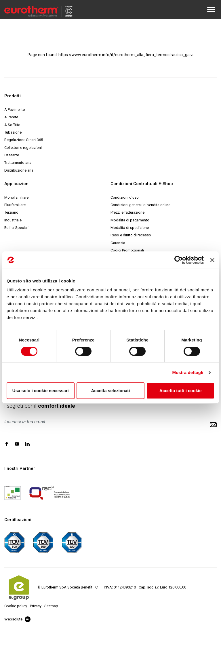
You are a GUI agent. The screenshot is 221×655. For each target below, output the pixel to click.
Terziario (11, 212)
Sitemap (51, 606)
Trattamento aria (17, 162)
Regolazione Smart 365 (23, 140)
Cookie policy (15, 606)
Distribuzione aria (18, 170)
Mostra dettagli (187, 372)
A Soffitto (12, 125)
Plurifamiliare (15, 205)
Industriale (13, 220)
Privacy (35, 606)
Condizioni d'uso (124, 197)
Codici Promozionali (127, 250)
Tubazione (13, 132)
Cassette (11, 155)
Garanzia (117, 243)
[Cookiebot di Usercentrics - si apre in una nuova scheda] (178, 260)
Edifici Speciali (16, 227)
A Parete (11, 117)
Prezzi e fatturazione (127, 212)
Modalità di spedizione (129, 227)
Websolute (17, 619)
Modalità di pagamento (129, 220)
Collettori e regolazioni (23, 147)
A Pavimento (14, 109)
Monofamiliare (16, 197)
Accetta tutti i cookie (180, 390)
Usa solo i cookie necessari (40, 390)
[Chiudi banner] (212, 260)
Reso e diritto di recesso (130, 235)
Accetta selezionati (110, 390)
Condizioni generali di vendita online (140, 205)
